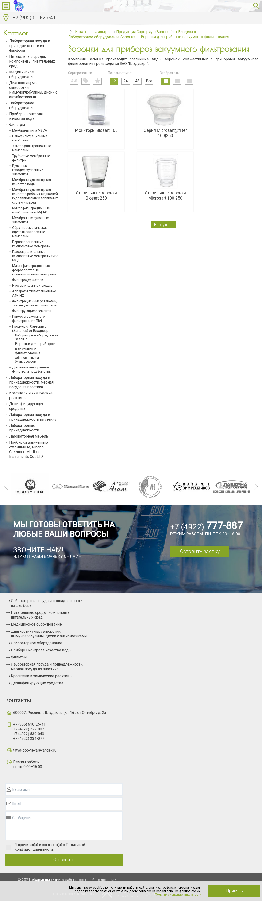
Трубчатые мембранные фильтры (31, 158)
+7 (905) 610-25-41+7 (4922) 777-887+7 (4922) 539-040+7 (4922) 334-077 (29, 731)
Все (149, 81)
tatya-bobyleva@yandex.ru (34, 750)
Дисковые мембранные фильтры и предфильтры (31, 369)
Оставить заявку (200, 551)
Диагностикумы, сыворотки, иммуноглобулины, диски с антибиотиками (33, 90)
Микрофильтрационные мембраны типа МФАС (31, 210)
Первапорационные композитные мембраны (31, 244)
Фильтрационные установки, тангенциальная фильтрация (35, 303)
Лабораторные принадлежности (24, 427)
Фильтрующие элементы (31, 311)
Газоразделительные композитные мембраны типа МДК (35, 256)
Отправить (63, 859)
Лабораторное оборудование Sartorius (36, 337)
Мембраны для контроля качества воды (31, 182)
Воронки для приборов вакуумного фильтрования (35, 348)
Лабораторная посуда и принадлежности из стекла (32, 417)
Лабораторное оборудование (22, 105)
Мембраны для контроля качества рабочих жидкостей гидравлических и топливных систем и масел (35, 196)
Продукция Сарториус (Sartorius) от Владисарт (31, 329)
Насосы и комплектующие (32, 285)
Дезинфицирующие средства (26, 406)
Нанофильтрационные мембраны (29, 138)
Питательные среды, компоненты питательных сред (32, 61)
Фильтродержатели (27, 280)
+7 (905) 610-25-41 (34, 17)
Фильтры (17, 124)
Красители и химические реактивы (31, 395)
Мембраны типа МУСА (29, 130)
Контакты (18, 700)
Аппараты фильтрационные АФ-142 (34, 293)
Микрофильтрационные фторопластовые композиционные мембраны (34, 270)
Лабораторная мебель (28, 436)
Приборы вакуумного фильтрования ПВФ (28, 319)
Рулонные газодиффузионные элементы (27, 170)
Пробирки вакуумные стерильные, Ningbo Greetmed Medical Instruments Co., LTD (28, 449)
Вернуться (163, 225)
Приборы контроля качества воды (26, 116)
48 (137, 81)
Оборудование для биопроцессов (28, 359)
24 (125, 81)
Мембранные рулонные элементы (30, 220)
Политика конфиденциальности (178, 894)
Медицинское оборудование (22, 74)
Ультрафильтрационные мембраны (31, 148)
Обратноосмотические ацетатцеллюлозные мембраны (30, 232)
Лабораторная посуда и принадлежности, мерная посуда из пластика (31, 382)
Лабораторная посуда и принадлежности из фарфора (29, 46)
